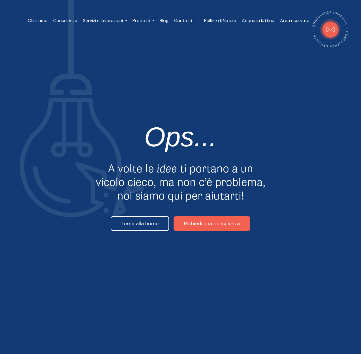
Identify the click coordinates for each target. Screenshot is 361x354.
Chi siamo (38, 20)
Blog (164, 20)
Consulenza (65, 20)
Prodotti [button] (142, 20)
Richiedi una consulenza (212, 223)
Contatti (183, 20)
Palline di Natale (220, 20)
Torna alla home (140, 223)
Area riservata (294, 20)
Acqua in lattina (258, 20)
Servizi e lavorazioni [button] (103, 20)
